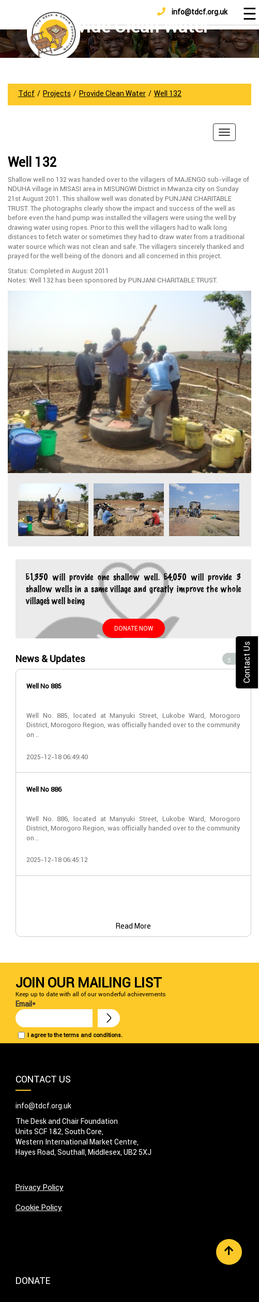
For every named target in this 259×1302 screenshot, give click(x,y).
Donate (33, 1281)
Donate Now (133, 628)
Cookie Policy (39, 1207)
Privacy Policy (40, 1187)
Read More (133, 926)
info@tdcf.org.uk (192, 12)
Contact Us (246, 662)
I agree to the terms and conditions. (75, 1035)
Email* (54, 1013)
